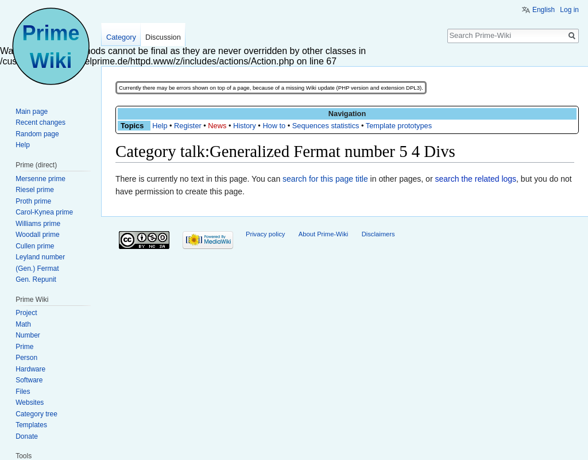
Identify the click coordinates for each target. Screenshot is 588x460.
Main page (32, 112)
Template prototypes (399, 125)
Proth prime (33, 201)
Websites (30, 402)
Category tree (36, 414)
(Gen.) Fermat (37, 268)
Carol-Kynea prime (44, 212)
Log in (569, 10)
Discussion (163, 37)
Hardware (30, 369)
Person (26, 358)
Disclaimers (378, 234)
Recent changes (40, 122)
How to (273, 125)
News (217, 125)
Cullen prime (35, 246)
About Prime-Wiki (323, 234)
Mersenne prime (40, 179)
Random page (37, 134)
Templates (31, 425)
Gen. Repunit (36, 279)
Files (23, 392)
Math (23, 324)
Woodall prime (37, 235)
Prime (24, 347)
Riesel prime (35, 190)
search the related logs (475, 178)
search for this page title (325, 178)
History (244, 125)
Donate (27, 436)
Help (159, 125)
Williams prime (38, 224)
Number (28, 335)
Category (121, 37)
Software (29, 380)
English (543, 10)
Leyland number (40, 257)
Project (26, 313)
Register (188, 125)
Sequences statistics (325, 125)
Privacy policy (265, 234)
